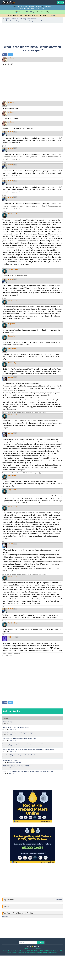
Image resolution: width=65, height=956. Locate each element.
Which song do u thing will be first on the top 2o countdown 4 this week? (25, 744)
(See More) (5, 916)
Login (25, 6)
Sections (38, 6)
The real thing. (7, 722)
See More (58, 899)
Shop (28, 8)
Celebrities (11, 773)
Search (41, 942)
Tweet (10, 55)
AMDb (41, 950)
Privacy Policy (30, 950)
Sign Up (19, 6)
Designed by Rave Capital (32, 948)
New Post (31, 6)
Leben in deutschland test (36, 952)
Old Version (13, 950)
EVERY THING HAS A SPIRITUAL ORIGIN (16, 766)
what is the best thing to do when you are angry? (18, 733)
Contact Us (23, 950)
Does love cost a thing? (10, 760)
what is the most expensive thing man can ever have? (19, 738)
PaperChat (55, 950)
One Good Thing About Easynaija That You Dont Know (20, 755)
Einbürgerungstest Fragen (50, 952)
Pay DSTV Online (48, 950)
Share (5, 55)
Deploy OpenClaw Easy (23, 952)
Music (9, 723)
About (18, 950)
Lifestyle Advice (12, 729)
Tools (37, 8)
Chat (32, 8)
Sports (9, 756)
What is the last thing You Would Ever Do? (16, 727)
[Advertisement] (18, 32)
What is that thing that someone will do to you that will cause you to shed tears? (28, 749)
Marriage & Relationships (14, 762)
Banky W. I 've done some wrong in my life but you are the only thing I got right (27, 771)
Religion (10, 768)
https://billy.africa (52, 15)
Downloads (22, 8)
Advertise (43, 8)
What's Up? (48, 6)
